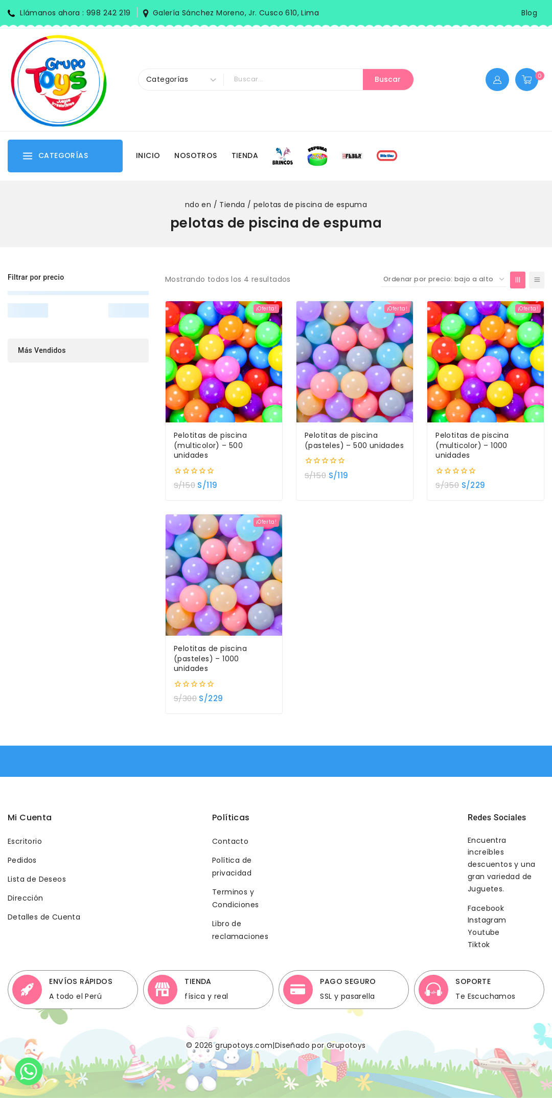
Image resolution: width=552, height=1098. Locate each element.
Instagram (487, 920)
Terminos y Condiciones (235, 898)
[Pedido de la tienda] (444, 279)
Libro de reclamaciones (240, 930)
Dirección (25, 898)
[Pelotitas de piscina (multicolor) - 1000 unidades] (485, 361)
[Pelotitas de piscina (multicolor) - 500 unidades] (224, 361)
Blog (529, 13)
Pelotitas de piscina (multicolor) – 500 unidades (210, 445)
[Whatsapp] (28, 1071)
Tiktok (479, 944)
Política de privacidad (231, 866)
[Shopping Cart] (529, 79)
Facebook (486, 908)
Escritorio (25, 841)
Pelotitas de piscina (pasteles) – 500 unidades (354, 441)
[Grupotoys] (59, 80)
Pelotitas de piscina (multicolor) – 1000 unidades (472, 445)
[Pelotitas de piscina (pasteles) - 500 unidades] (354, 361)
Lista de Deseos (37, 879)
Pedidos (22, 860)
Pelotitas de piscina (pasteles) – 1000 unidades (210, 659)
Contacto (230, 841)
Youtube (484, 932)
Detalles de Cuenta (44, 917)
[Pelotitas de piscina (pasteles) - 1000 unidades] (224, 575)
